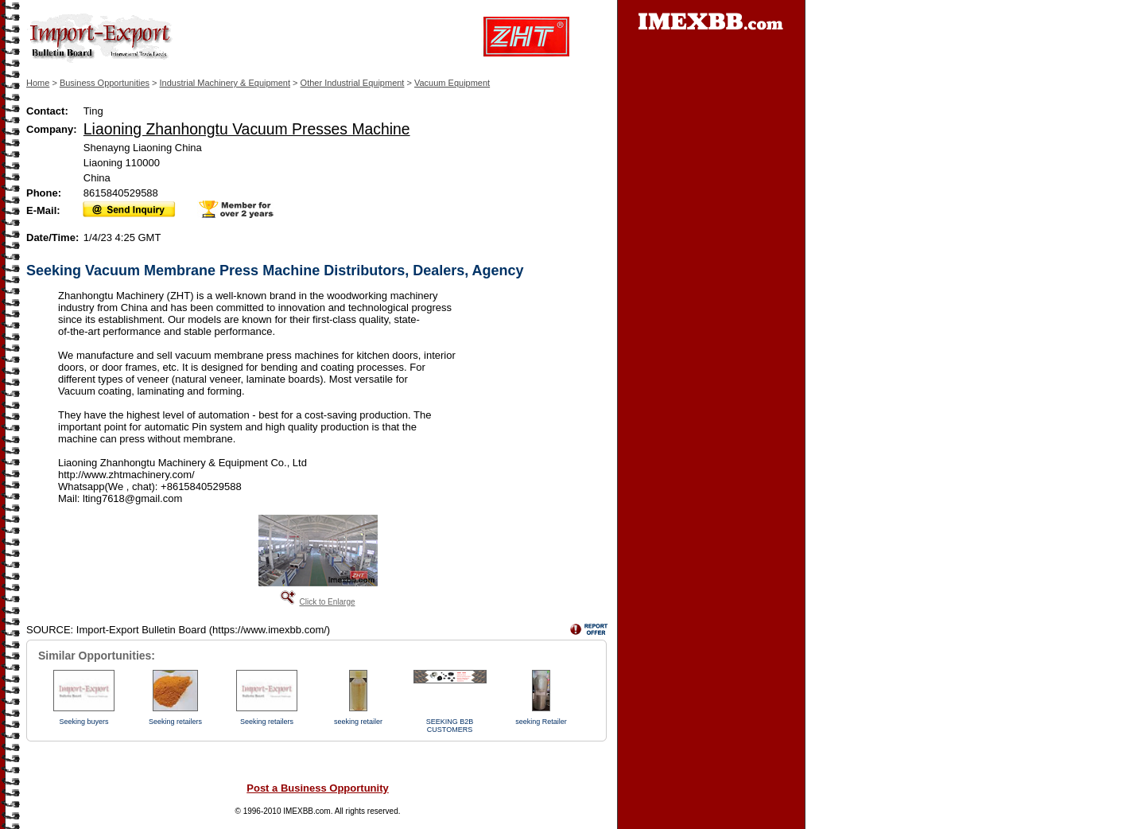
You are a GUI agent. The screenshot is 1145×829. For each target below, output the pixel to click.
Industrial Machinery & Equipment (225, 83)
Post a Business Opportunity (317, 788)
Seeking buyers (83, 722)
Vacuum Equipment (452, 83)
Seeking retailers (175, 722)
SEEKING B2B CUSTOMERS (450, 726)
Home (37, 83)
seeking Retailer (541, 722)
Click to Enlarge (327, 601)
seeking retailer (358, 722)
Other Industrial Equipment (353, 83)
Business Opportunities (104, 83)
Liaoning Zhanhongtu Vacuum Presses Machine (246, 129)
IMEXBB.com (306, 811)
